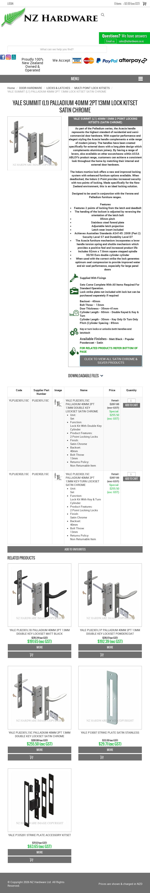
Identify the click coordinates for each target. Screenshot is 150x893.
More (40, 647)
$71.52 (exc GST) (39, 843)
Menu (75, 78)
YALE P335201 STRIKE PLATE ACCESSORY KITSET (39, 835)
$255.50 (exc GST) (39, 744)
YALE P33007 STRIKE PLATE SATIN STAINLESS (110, 732)
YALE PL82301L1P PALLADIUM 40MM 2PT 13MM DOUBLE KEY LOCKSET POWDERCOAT (110, 631)
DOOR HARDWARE (30, 88)
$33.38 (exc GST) (110, 740)
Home (11, 88)
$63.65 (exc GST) (40, 846)
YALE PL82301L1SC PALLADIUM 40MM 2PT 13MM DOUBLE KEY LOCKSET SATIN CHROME (39, 734)
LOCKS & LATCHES (58, 88)
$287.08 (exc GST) (39, 740)
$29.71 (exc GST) (110, 744)
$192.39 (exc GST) (110, 641)
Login (10, 3)
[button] (58, 403)
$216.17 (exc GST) (110, 638)
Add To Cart (39, 654)
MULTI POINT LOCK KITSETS (92, 88)
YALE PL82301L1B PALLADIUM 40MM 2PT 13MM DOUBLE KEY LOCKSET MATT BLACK (40, 631)
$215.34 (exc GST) (39, 638)
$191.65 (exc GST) (39, 641)
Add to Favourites (75, 549)
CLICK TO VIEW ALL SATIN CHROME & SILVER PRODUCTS (111, 361)
